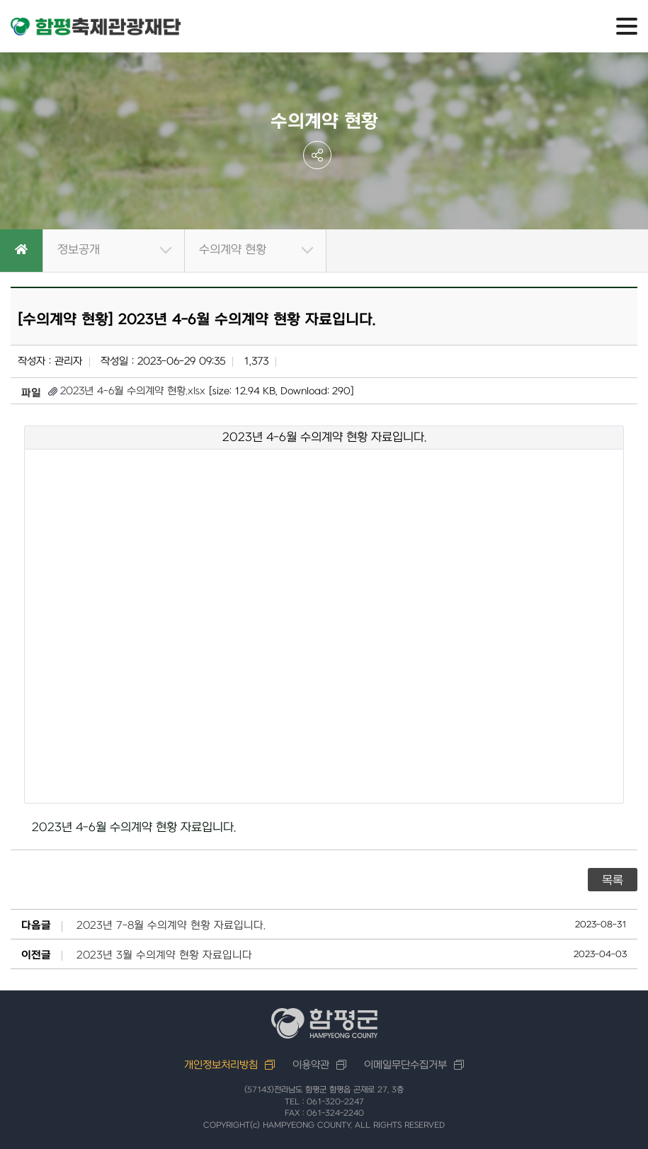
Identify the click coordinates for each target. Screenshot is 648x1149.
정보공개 (78, 250)
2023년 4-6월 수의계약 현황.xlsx (132, 391)
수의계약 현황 (232, 250)
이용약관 (310, 1065)
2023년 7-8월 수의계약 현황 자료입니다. (171, 926)
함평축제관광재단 (96, 27)
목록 (612, 880)
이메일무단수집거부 (405, 1065)
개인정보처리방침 (221, 1065)
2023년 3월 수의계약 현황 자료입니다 (164, 955)
